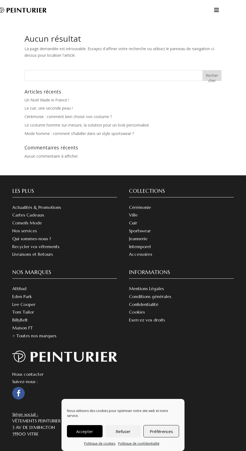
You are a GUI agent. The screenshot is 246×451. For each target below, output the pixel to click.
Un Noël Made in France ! (46, 100)
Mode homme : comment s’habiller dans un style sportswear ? (79, 133)
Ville (133, 215)
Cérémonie (140, 207)
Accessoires (140, 254)
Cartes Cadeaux (28, 215)
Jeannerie (138, 238)
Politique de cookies (99, 443)
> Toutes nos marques (34, 335)
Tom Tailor (23, 312)
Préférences (161, 431)
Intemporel (140, 246)
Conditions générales (150, 296)
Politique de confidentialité (138, 443)
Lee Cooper (23, 304)
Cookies (137, 312)
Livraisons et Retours (32, 254)
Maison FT (22, 327)
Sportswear (140, 230)
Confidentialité (143, 304)
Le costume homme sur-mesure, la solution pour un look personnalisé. (87, 125)
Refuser (123, 431)
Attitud (19, 288)
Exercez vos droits (147, 320)
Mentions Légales (146, 288)
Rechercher (212, 77)
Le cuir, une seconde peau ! (48, 108)
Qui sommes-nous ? (31, 238)
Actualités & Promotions (36, 207)
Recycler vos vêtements (35, 246)
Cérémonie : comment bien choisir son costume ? (68, 116)
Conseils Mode (27, 223)
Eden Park (22, 296)
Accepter (84, 431)
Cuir (133, 223)
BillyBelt (20, 320)
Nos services (24, 230)
